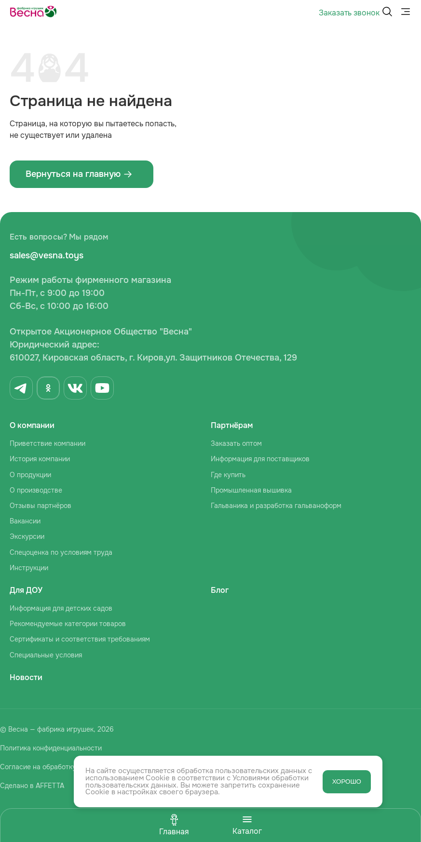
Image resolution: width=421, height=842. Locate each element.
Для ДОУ (26, 590)
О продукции (30, 474)
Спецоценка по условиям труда (61, 552)
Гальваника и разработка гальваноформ (276, 505)
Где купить (228, 474)
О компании (32, 425)
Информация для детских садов (61, 608)
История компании (40, 458)
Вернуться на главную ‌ (79, 174)
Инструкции (29, 567)
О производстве (36, 490)
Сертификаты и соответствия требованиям (80, 639)
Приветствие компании (47, 443)
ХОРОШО (346, 781)
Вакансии (25, 521)
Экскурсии (27, 536)
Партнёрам (232, 425)
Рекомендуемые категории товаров (68, 623)
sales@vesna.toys (46, 255)
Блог (220, 590)
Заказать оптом (236, 443)
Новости (26, 677)
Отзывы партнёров (40, 505)
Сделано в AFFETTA (32, 785)
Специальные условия (46, 655)
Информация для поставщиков (260, 458)
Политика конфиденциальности (51, 748)
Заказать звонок (349, 13)
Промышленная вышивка (251, 490)
